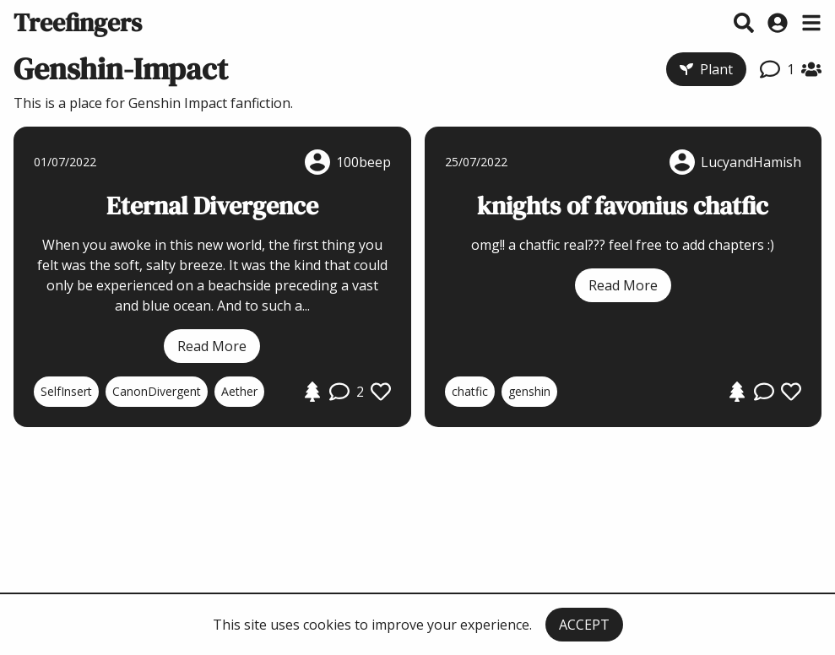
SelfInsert (66, 391)
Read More (212, 346)
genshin (529, 391)
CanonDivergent (156, 391)
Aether (239, 391)
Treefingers (78, 22)
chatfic (470, 391)
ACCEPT (584, 624)
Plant (706, 69)
